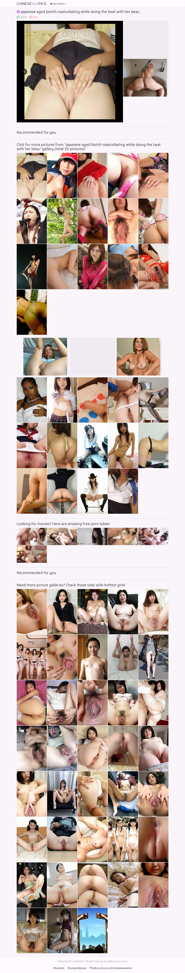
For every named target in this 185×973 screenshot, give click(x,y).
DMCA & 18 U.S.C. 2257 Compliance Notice (111, 968)
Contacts (58, 968)
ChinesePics (31, 4)
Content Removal (77, 968)
